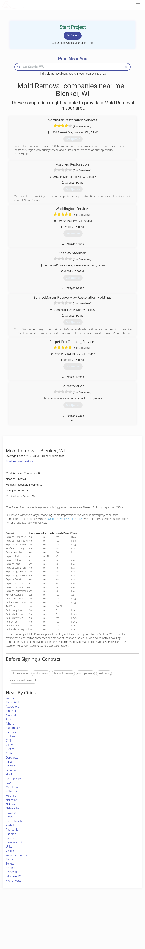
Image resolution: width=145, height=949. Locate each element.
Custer (10, 753)
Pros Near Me (21, 917)
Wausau (10, 698)
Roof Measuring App (63, 921)
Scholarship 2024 (111, 913)
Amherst (11, 711)
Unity (9, 846)
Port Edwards (14, 821)
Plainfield (11, 872)
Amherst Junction (16, 715)
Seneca (10, 863)
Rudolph (11, 834)
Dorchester (12, 757)
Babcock (11, 732)
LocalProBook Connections (117, 926)
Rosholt (10, 825)
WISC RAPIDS (14, 876)
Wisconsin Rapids (16, 855)
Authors (107, 921)
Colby (9, 745)
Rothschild (12, 829)
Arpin (9, 719)
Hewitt (9, 774)
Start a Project (21, 921)
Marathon (12, 787)
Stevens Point (14, 842)
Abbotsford (12, 706)
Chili (8, 740)
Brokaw (10, 736)
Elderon (10, 766)
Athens (10, 723)
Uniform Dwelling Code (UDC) (66, 519)
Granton (11, 770)
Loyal (9, 783)
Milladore (11, 791)
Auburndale (13, 728)
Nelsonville (12, 808)
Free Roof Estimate (23, 926)
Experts (56, 917)
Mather (10, 859)
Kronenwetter (14, 880)
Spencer (11, 838)
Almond (10, 868)
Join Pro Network (62, 913)
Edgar (9, 762)
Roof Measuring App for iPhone (69, 926)
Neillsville (11, 800)
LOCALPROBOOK (24, 5)
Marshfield (12, 702)
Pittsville (11, 812)
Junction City (13, 778)
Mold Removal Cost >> (19, 461)
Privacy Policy (110, 917)
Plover (9, 817)
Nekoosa (11, 804)
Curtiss (10, 749)
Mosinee (11, 795)
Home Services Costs (25, 913)
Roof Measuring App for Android (69, 930)
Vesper (10, 851)
